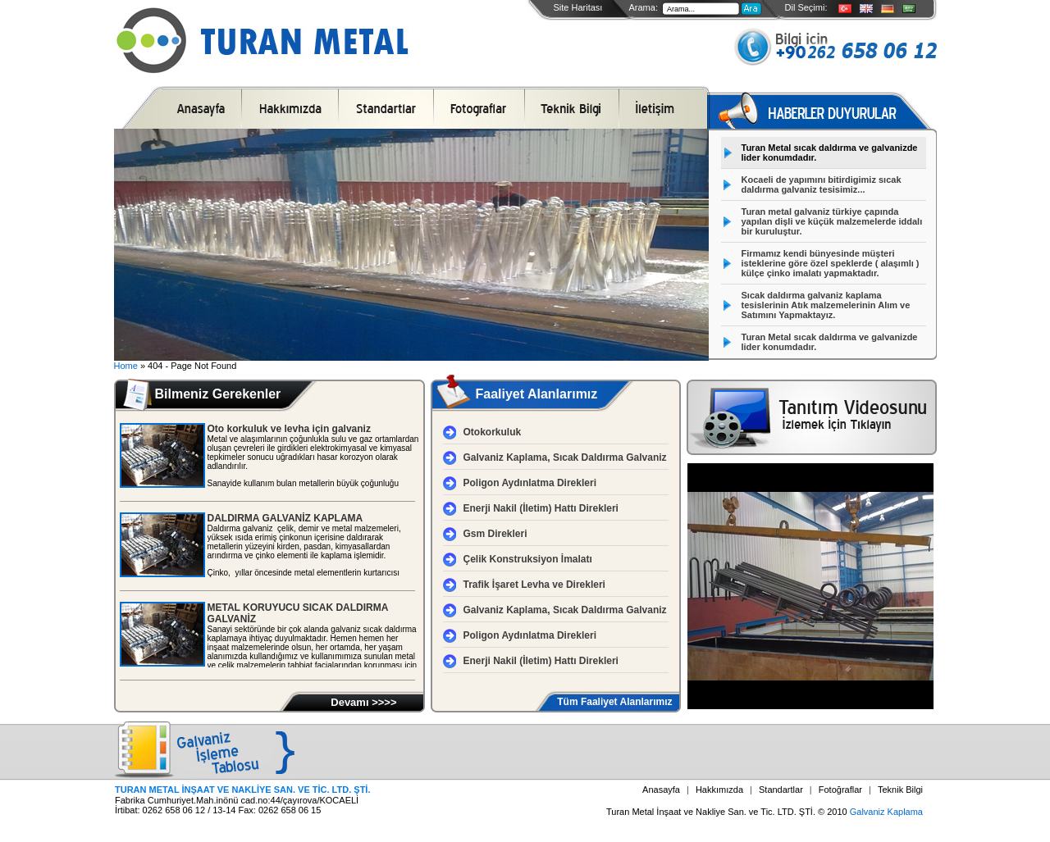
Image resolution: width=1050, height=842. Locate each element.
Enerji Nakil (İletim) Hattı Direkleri (541, 508)
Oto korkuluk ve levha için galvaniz (289, 429)
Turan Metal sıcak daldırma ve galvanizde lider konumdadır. (830, 152)
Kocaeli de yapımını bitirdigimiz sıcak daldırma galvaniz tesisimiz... (822, 184)
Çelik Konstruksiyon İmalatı (527, 559)
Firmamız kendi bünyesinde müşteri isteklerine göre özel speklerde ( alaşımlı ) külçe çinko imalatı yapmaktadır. (831, 263)
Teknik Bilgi (900, 789)
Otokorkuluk (492, 432)
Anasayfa (661, 789)
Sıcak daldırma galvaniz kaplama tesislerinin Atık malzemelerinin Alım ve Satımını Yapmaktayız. (826, 305)
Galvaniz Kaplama (886, 812)
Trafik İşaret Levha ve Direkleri (534, 584)
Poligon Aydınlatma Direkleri (529, 483)
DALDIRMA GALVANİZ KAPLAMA (285, 518)
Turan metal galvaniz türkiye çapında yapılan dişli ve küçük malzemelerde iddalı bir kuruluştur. (832, 221)
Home (126, 366)
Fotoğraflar (840, 789)
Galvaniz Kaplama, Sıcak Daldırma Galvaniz (565, 457)
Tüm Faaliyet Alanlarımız (614, 702)
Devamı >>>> (363, 702)
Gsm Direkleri (495, 533)
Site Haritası (578, 7)
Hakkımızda (719, 789)
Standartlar (781, 789)
